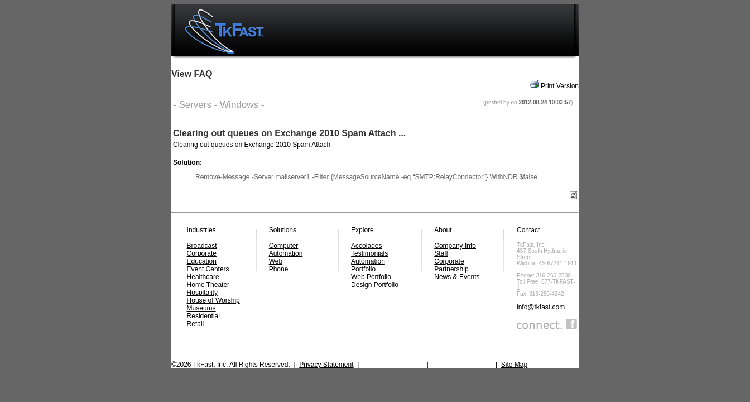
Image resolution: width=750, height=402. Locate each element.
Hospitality (202, 292)
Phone (279, 269)
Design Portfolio (374, 285)
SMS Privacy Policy (392, 364)
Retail (195, 324)
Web (275, 261)
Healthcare (203, 277)
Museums (201, 308)
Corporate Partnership (451, 265)
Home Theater (208, 285)
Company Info (455, 246)
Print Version (560, 86)
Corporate (202, 253)
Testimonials (369, 253)
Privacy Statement (326, 364)
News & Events (456, 277)
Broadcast (202, 246)
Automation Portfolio (368, 265)
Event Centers (208, 269)
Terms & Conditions (462, 364)
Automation (286, 253)
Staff (441, 253)
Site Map (514, 364)
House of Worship (213, 300)
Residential (203, 316)
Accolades (366, 246)
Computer (284, 246)
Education (202, 261)
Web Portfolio (371, 277)
